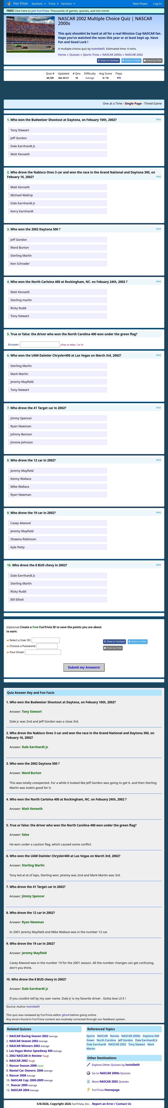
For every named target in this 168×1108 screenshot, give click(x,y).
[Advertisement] (84, 90)
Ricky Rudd (18, 308)
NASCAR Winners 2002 (24, 1046)
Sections (37, 3)
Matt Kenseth (20, 154)
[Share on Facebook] (111, 60)
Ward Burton (19, 247)
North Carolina (106, 1040)
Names (114, 1036)
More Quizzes (110, 1081)
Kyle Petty (17, 547)
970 (119, 77)
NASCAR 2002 (18, 1060)
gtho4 (65, 1015)
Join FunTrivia (40, 11)
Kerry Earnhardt (21, 211)
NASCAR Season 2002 (23, 1041)
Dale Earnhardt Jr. (22, 146)
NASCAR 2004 (20, 1090)
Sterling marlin (21, 300)
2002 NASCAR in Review (25, 1055)
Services (67, 3)
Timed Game (153, 103)
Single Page (133, 103)
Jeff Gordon (18, 138)
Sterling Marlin (21, 255)
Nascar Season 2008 (23, 1065)
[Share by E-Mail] (153, 60)
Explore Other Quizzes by (116, 1064)
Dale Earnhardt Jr (146, 1040)
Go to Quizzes (111, 1073)
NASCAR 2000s (131, 1036)
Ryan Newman (20, 426)
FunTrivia (106, 1089)
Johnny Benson (21, 434)
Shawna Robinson (23, 539)
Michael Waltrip (21, 195)
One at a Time (112, 103)
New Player (140, 3)
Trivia (52, 3)
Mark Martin (19, 373)
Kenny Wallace (20, 478)
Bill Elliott (17, 599)
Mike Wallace (19, 486)
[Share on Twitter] (133, 60)
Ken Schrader (20, 263)
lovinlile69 (98, 49)
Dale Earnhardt (96, 1044)
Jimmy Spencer (21, 418)
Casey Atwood (20, 523)
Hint (158, 119)
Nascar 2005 (19, 1085)
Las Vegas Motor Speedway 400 (30, 1051)
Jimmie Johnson (21, 442)
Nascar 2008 (17, 1075)
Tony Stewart (19, 130)
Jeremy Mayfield (21, 381)
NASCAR (102, 1036)
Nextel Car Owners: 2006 (26, 1070)
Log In (158, 3)
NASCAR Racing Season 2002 (28, 1036)
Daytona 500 (151, 1036)
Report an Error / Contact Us (111, 1103)
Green (90, 1040)
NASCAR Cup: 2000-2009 (27, 1080)
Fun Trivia (17, 3)
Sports (90, 1036)
